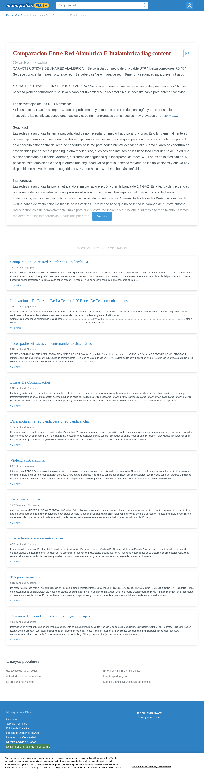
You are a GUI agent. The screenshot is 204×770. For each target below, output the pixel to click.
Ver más (102, 216)
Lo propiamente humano (20, 681)
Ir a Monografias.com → (152, 712)
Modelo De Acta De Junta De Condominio (127, 681)
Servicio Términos (16, 723)
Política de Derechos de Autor (23, 732)
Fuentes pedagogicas (115, 676)
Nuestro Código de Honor (21, 742)
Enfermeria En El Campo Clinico (121, 670)
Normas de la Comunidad (21, 737)
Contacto (11, 719)
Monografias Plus (16, 15)
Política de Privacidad (18, 728)
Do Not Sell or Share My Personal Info (28, 746)
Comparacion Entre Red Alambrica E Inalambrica (58, 15)
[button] (187, 54)
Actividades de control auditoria (24, 676)
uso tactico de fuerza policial (22, 670)
